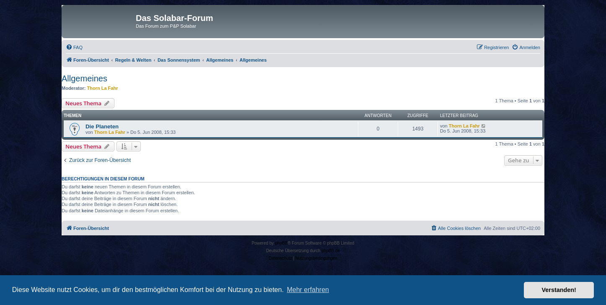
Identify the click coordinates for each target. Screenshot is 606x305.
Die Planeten (102, 126)
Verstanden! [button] (559, 290)
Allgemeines (84, 78)
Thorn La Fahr (102, 88)
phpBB (281, 243)
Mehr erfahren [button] (308, 289)
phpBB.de (330, 250)
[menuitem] (74, 47)
